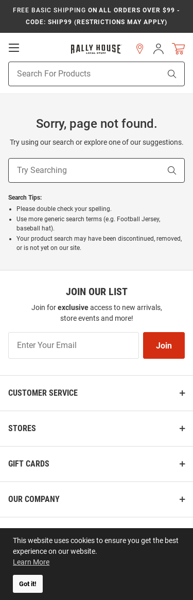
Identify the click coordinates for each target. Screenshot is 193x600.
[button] (140, 49)
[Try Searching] (84, 170)
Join (164, 346)
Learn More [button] (31, 562)
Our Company (34, 499)
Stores (22, 428)
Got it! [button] (28, 584)
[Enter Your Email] (73, 345)
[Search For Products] (71, 74)
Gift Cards (28, 464)
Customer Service (43, 393)
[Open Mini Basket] (178, 49)
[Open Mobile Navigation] (14, 47)
